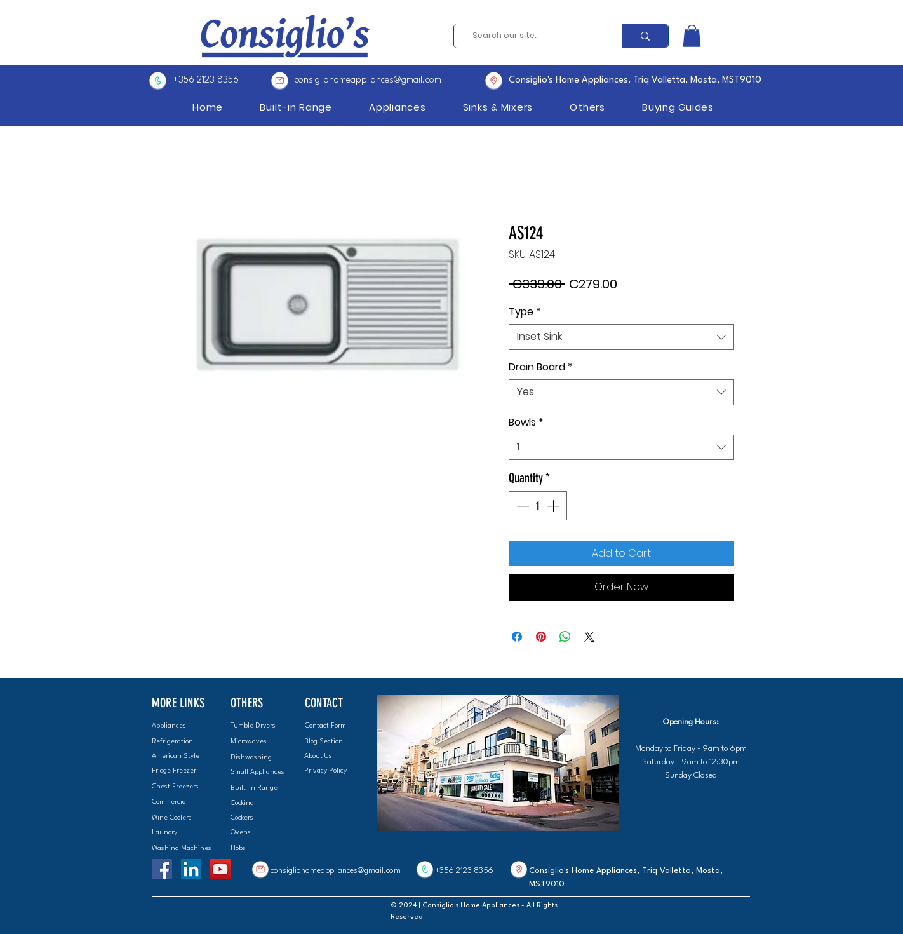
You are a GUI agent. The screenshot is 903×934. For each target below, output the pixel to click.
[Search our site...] (533, 36)
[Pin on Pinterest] (541, 636)
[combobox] (621, 336)
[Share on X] (589, 636)
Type (525, 312)
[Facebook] (162, 869)
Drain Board (541, 367)
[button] (692, 36)
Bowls (526, 423)
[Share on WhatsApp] (565, 636)
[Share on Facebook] (517, 636)
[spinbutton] (538, 506)
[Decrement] (521, 506)
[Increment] (554, 506)
